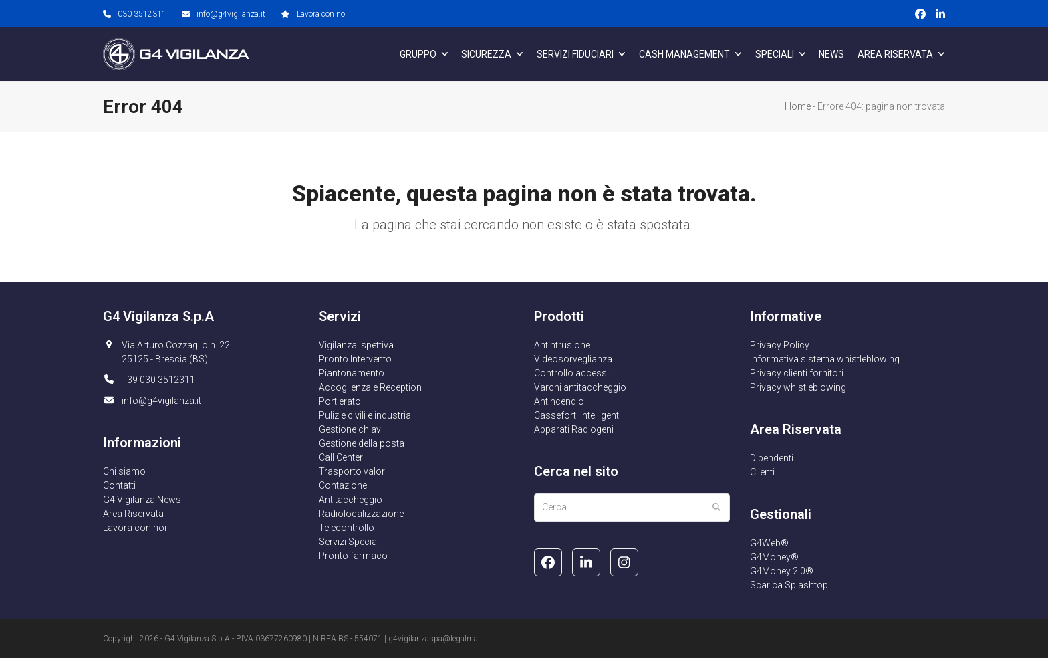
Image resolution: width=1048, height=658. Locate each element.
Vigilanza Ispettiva (356, 345)
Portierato (340, 401)
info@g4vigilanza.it (230, 14)
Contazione (343, 485)
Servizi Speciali (350, 541)
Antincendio (559, 401)
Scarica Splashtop (789, 585)
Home (798, 106)
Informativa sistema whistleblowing (825, 359)
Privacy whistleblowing (798, 387)
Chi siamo (124, 471)
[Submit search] (716, 507)
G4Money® (774, 557)
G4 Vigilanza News (142, 499)
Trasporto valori (353, 471)
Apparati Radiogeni (574, 429)
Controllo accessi (571, 373)
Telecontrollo (346, 527)
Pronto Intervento (355, 359)
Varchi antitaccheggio (580, 387)
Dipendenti (771, 458)
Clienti (762, 472)
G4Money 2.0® (781, 571)
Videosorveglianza (573, 359)
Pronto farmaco (353, 555)
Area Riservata (133, 513)
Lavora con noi (322, 14)
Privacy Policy (779, 345)
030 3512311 (142, 14)
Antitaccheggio (350, 499)
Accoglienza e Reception (370, 387)
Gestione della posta (361, 443)
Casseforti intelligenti (577, 415)
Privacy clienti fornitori (796, 373)
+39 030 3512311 (158, 379)
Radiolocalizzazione (361, 513)
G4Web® (769, 543)
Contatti (119, 485)
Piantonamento (351, 373)
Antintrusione (562, 345)
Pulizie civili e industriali (367, 415)
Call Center (341, 457)
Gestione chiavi (351, 429)
